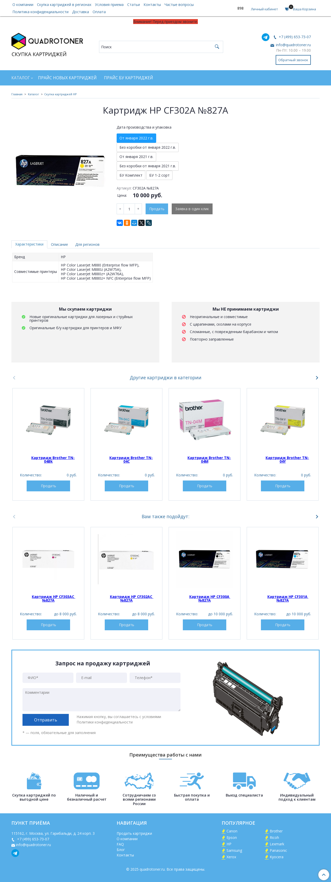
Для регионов (87, 244)
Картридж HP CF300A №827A (209, 598)
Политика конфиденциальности (40, 11)
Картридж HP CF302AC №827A (131, 598)
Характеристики (29, 244)
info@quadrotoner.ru (293, 44)
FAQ (120, 844)
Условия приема (109, 4)
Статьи (133, 4)
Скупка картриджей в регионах (64, 4)
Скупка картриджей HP (60, 94)
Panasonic (278, 850)
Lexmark (277, 843)
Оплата (99, 11)
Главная (16, 94)
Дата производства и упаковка (144, 127)
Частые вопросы (179, 4)
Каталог (20, 78)
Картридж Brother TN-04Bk (53, 459)
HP (229, 843)
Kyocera (276, 856)
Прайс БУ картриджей (128, 78)
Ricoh (274, 837)
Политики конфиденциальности (105, 722)
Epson (232, 837)
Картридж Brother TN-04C (131, 459)
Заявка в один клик (192, 208)
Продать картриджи (134, 833)
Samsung (234, 850)
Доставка (80, 11)
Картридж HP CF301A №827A (288, 598)
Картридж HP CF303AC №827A (53, 598)
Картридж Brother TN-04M (209, 459)
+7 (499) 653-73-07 (294, 36)
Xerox (231, 856)
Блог (121, 849)
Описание (59, 244)
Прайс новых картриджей (67, 78)
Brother (276, 831)
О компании (22, 4)
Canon (232, 831)
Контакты (152, 4)
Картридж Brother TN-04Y (287, 459)
